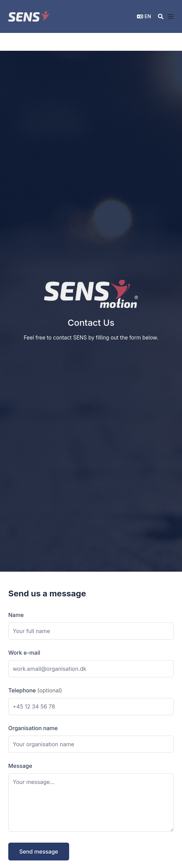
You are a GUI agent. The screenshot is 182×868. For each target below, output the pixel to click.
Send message (38, 851)
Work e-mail (24, 652)
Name (16, 614)
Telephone (35, 690)
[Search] (160, 16)
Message (20, 765)
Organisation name (33, 728)
